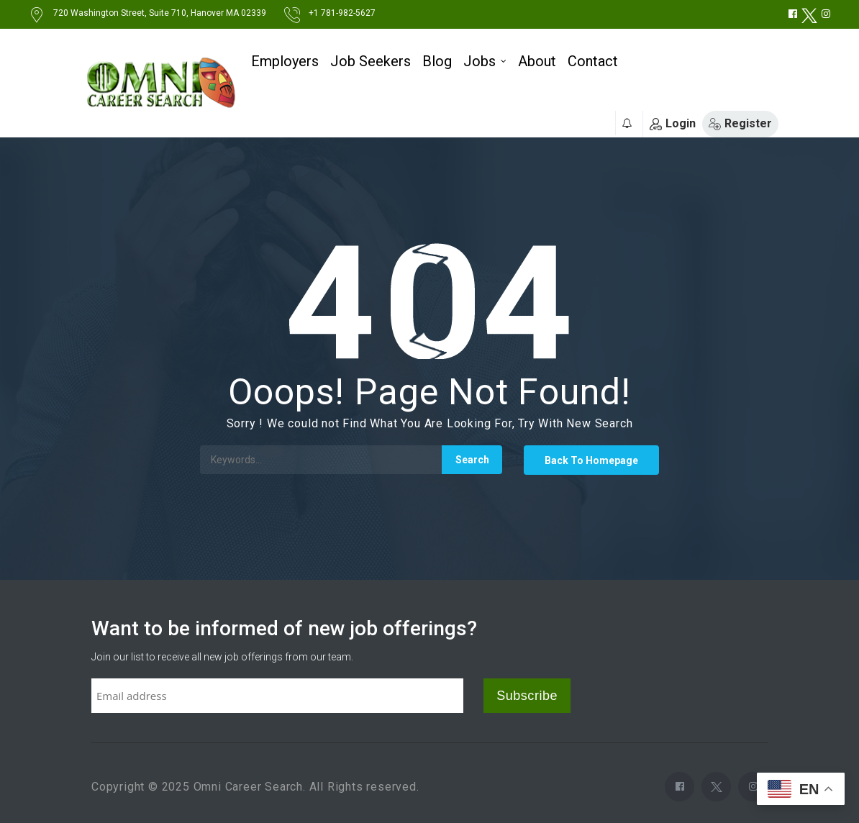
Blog (437, 61)
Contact (593, 61)
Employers (285, 61)
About (537, 61)
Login (673, 123)
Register (740, 123)
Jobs (479, 61)
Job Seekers (370, 61)
